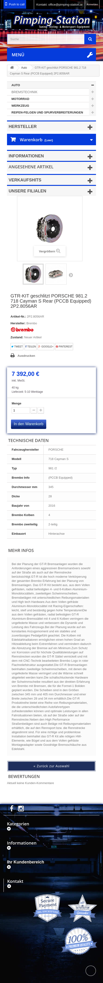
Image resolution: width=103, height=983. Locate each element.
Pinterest (64, 346)
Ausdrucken (26, 355)
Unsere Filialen (27, 191)
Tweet (17, 346)
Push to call (17, 4)
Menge (16, 403)
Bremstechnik (24, 92)
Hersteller (23, 126)
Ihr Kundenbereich (25, 862)
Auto (15, 85)
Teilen (30, 346)
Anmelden (92, 4)
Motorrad (20, 99)
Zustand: (17, 337)
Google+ (45, 346)
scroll (90, 970)
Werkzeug (20, 105)
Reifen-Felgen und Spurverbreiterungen (47, 112)
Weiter (70, 274)
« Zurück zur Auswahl (52, 766)
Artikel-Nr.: (18, 316)
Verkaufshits (25, 180)
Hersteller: (18, 323)
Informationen (26, 156)
